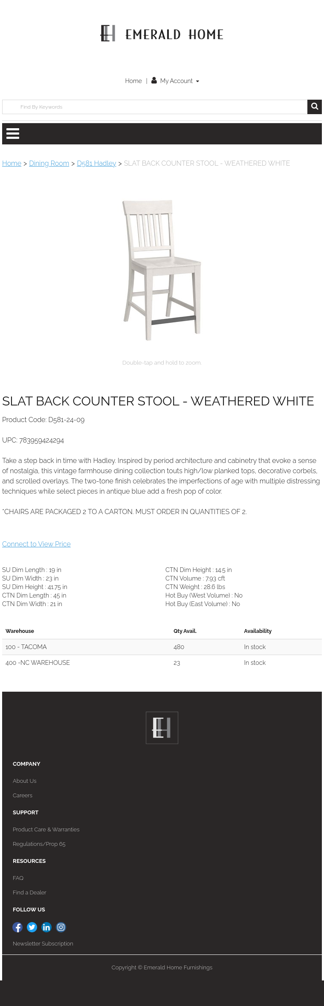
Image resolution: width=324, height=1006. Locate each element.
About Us (24, 806)
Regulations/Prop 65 (39, 869)
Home (133, 81)
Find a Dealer (29, 918)
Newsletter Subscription (43, 969)
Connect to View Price (36, 570)
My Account (175, 81)
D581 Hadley (96, 163)
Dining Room (49, 163)
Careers (22, 821)
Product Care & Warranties (46, 855)
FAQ (18, 903)
